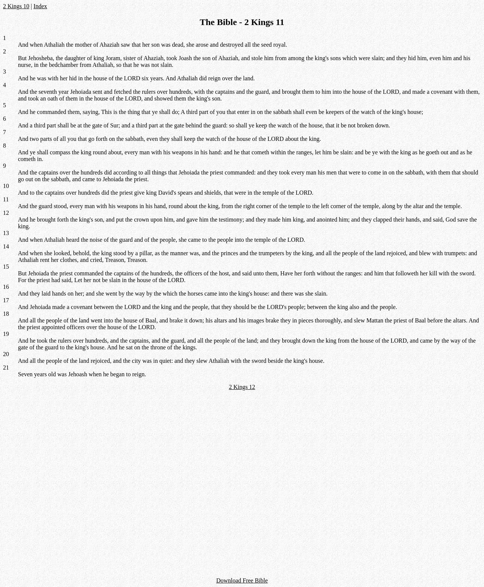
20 (6, 354)
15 (6, 266)
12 (6, 213)
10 (6, 186)
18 (6, 314)
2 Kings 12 (242, 387)
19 (6, 334)
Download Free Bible (242, 580)
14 (6, 246)
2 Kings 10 (16, 6)
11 (6, 199)
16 (6, 287)
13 (6, 233)
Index (40, 6)
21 (6, 367)
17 (6, 300)
